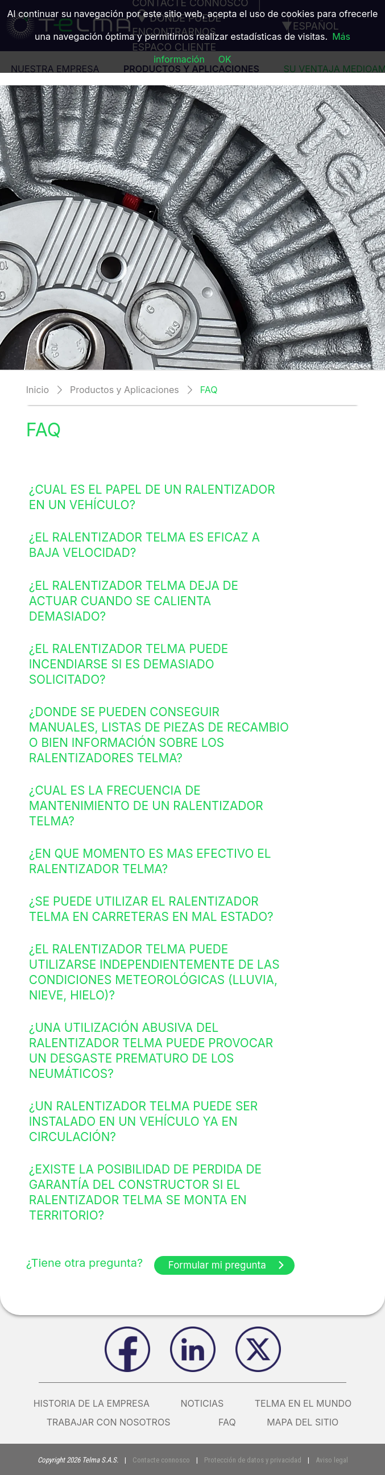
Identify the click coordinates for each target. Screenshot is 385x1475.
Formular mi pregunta (227, 1265)
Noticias (202, 1403)
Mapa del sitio (302, 1422)
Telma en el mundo (303, 1403)
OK (224, 59)
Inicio (37, 389)
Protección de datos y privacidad (252, 1460)
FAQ (227, 1422)
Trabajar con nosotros (117, 1422)
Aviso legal (332, 1460)
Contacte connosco (161, 1460)
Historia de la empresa (92, 1403)
